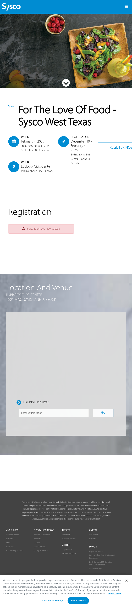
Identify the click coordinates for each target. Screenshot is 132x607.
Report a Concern (96, 555)
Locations (10, 551)
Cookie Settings (95, 573)
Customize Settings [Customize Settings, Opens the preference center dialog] (53, 600)
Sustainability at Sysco (14, 555)
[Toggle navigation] (126, 7)
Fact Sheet (66, 539)
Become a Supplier (69, 558)
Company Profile (12, 539)
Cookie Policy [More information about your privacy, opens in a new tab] (114, 593)
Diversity (9, 543)
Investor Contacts (68, 543)
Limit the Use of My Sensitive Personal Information (100, 567)
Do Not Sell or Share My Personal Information (102, 560)
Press (8, 547)
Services (37, 547)
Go (103, 417)
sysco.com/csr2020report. (90, 523)
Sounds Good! (78, 600)
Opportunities (67, 554)
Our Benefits (94, 539)
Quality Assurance (41, 555)
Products (37, 543)
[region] (66, 591)
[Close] (126, 580)
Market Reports (40, 551)
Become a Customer (42, 539)
